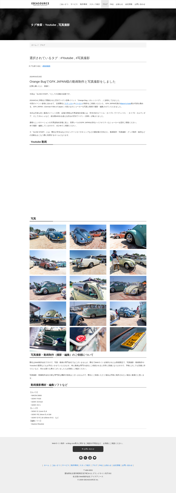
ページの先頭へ (171, 488)
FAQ (111, 4)
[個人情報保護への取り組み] (90, 458)
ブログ (105, 4)
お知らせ (119, 4)
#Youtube (67, 58)
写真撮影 (64, 24)
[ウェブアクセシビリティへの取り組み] (94, 458)
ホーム (34, 45)
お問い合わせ (140, 4)
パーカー (78, 103)
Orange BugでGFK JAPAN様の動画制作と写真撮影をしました (73, 81)
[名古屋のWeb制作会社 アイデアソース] (40, 5)
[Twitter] (85, 458)
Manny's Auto (125, 103)
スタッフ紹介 (94, 4)
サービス (74, 4)
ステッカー (69, 103)
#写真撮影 (83, 58)
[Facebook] (81, 458)
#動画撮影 (46, 66)
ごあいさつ (63, 4)
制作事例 (83, 4)
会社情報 (128, 4)
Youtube (50, 24)
